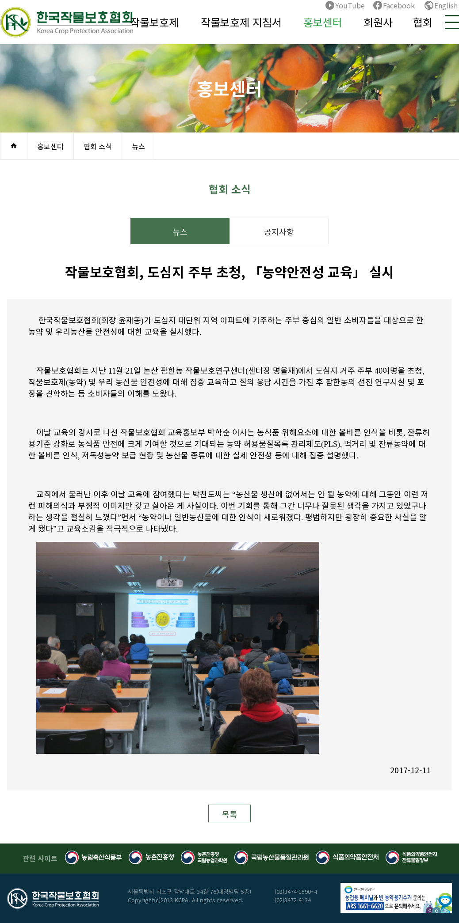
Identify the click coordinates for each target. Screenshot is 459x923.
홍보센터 (322, 22)
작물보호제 (154, 22)
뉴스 (138, 146)
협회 (422, 22)
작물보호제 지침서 (241, 22)
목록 (229, 814)
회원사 (378, 22)
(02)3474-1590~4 (296, 891)
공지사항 (279, 231)
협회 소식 (98, 146)
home (13, 145)
